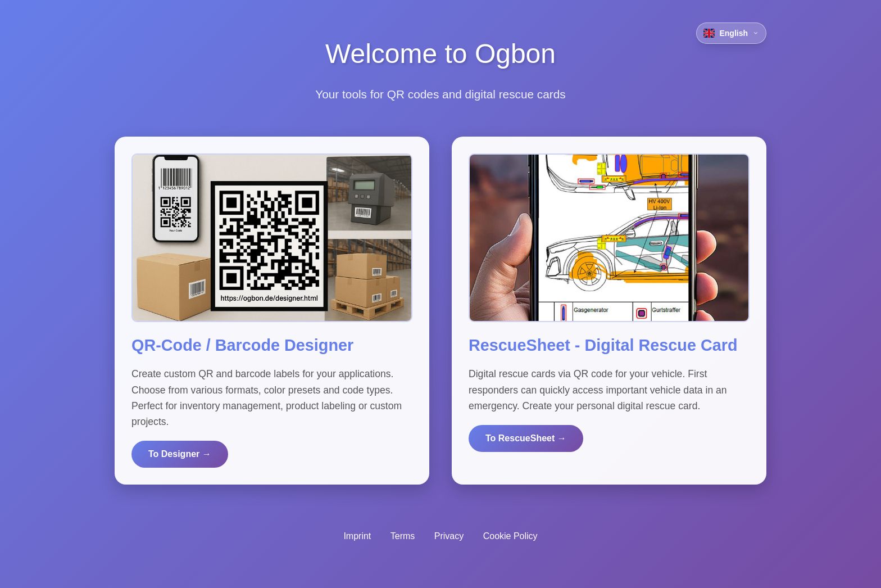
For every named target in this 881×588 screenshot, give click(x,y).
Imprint (357, 536)
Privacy (449, 536)
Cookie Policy (510, 536)
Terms (402, 536)
